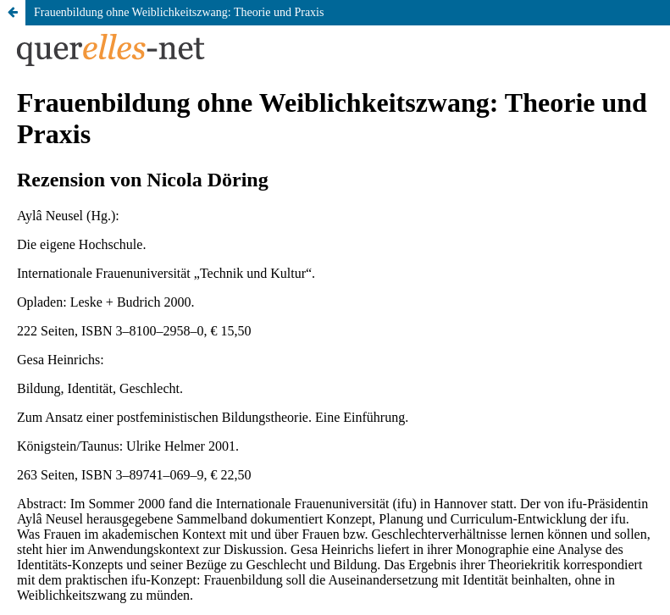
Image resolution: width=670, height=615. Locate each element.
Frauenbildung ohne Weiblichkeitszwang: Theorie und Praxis (179, 12)
